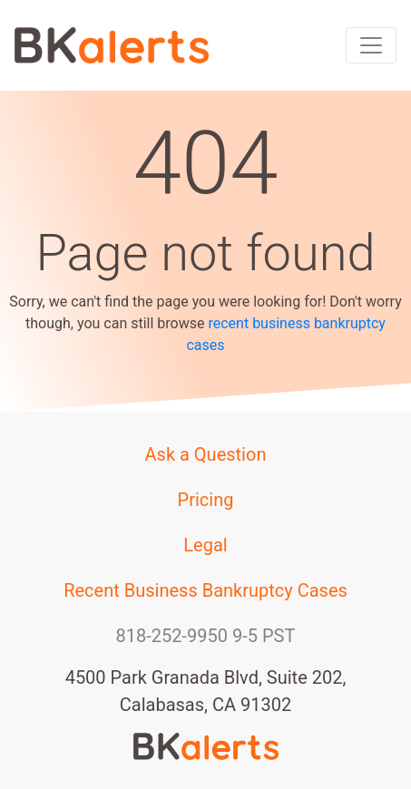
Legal (205, 545)
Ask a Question (206, 454)
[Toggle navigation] (371, 45)
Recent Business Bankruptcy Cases (205, 590)
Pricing (206, 500)
